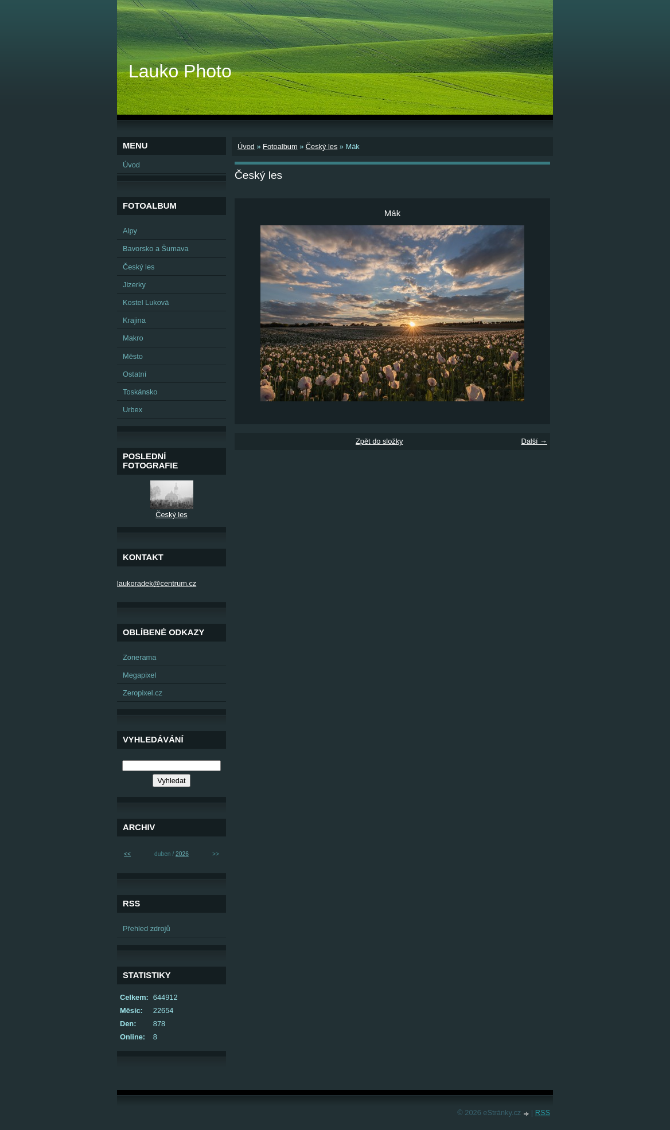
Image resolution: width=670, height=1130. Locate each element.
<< (127, 854)
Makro (133, 338)
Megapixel (139, 675)
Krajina (134, 320)
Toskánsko (140, 392)
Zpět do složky (379, 441)
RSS (542, 1112)
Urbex (132, 409)
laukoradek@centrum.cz (156, 583)
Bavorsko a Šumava (156, 248)
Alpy (130, 230)
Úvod (246, 146)
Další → (534, 441)
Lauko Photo (180, 71)
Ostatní (134, 374)
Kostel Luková (146, 302)
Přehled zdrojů (146, 928)
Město (133, 356)
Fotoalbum (280, 146)
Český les (321, 146)
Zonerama (139, 657)
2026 (182, 854)
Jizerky (134, 284)
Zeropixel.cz (142, 693)
